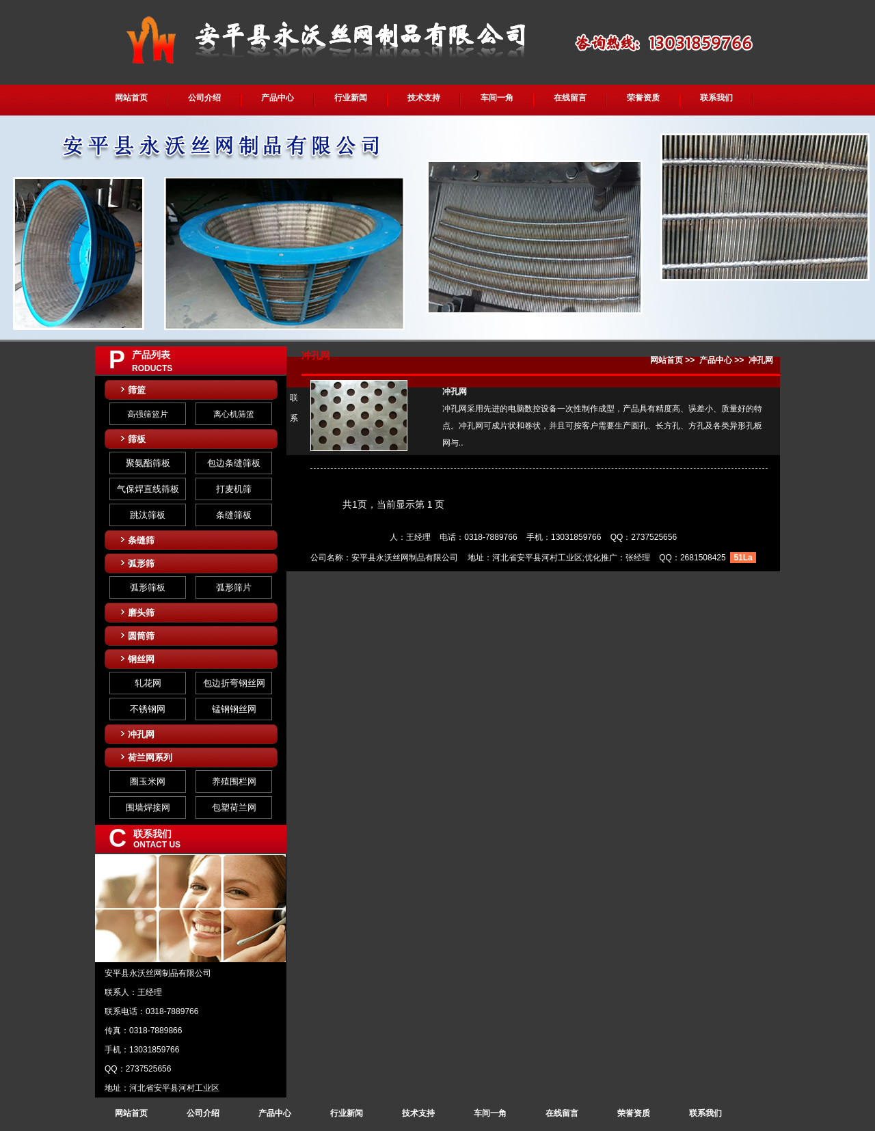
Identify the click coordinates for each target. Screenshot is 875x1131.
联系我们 (716, 98)
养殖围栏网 (234, 781)
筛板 (137, 439)
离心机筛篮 (233, 414)
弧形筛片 (234, 587)
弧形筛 (141, 563)
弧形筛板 (147, 587)
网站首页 (131, 98)
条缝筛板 (234, 515)
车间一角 (497, 98)
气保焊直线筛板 (148, 489)
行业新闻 (350, 98)
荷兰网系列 (150, 757)
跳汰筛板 (147, 515)
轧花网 (148, 683)
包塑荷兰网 (234, 807)
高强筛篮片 (147, 414)
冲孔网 (141, 734)
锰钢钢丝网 (234, 709)
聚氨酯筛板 (148, 463)
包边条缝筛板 (233, 463)
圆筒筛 (141, 636)
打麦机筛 (234, 489)
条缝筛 (141, 540)
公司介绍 (204, 98)
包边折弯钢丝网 (234, 683)
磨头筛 (141, 613)
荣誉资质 (643, 98)
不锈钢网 (147, 709)
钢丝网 (141, 659)
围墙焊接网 (148, 807)
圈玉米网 (147, 781)
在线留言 (570, 98)
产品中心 (277, 98)
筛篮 (137, 390)
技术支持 (423, 98)
